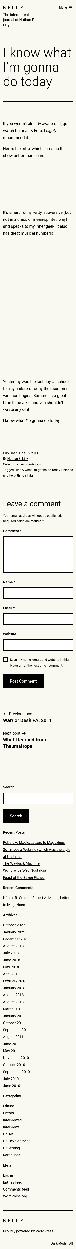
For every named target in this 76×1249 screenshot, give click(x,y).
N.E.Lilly (13, 8)
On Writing (11, 1148)
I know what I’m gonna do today (37, 470)
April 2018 (11, 974)
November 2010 (16, 1058)
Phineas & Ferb (28, 130)
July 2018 (11, 953)
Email (9, 608)
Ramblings (33, 464)
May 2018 (11, 967)
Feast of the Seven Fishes (24, 877)
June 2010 (11, 1086)
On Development (16, 1141)
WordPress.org (15, 1196)
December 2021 (16, 939)
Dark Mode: (62, 1243)
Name (9, 582)
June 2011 (11, 1044)
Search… (10, 787)
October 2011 (14, 1023)
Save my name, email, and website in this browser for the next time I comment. (39, 662)
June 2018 (11, 960)
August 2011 (13, 1037)
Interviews (11, 1127)
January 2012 (14, 1016)
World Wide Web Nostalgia (24, 870)
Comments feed (16, 1189)
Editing (8, 1106)
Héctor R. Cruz (14, 898)
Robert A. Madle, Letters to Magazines (34, 842)
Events (8, 1113)
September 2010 (16, 1072)
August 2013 (13, 1002)
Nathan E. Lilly (17, 459)
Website (9, 634)
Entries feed (12, 1182)
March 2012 (12, 1009)
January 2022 (14, 932)
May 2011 (11, 1051)
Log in (8, 1175)
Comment (12, 531)
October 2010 (14, 1065)
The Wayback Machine (21, 863)
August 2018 (13, 946)
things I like (25, 475)
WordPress (45, 1231)
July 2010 (11, 1079)
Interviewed (12, 1120)
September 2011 (16, 1030)
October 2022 (14, 925)
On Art (8, 1134)
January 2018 (14, 988)
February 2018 (14, 981)
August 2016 (13, 995)
